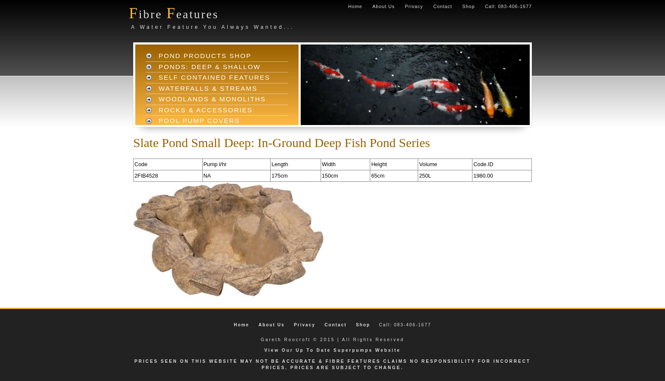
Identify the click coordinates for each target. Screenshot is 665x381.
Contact (442, 6)
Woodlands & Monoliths (212, 99)
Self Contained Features (214, 77)
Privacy (414, 6)
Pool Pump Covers (199, 120)
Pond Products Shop (205, 55)
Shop (468, 6)
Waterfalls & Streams (208, 88)
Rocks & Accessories (206, 110)
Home (355, 6)
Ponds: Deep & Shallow (210, 66)
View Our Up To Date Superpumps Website (332, 350)
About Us (383, 6)
